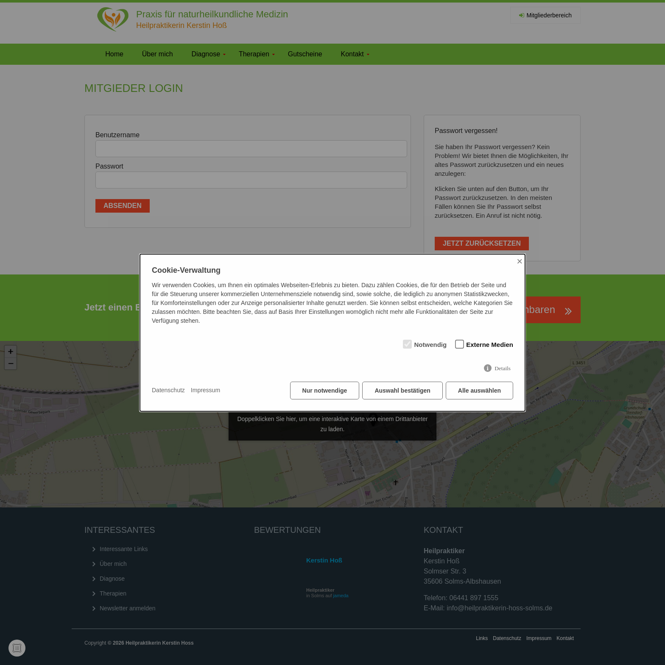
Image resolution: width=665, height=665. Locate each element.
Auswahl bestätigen (402, 390)
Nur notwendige (324, 390)
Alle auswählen (479, 390)
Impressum (205, 390)
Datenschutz (168, 390)
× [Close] (519, 261)
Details (503, 368)
